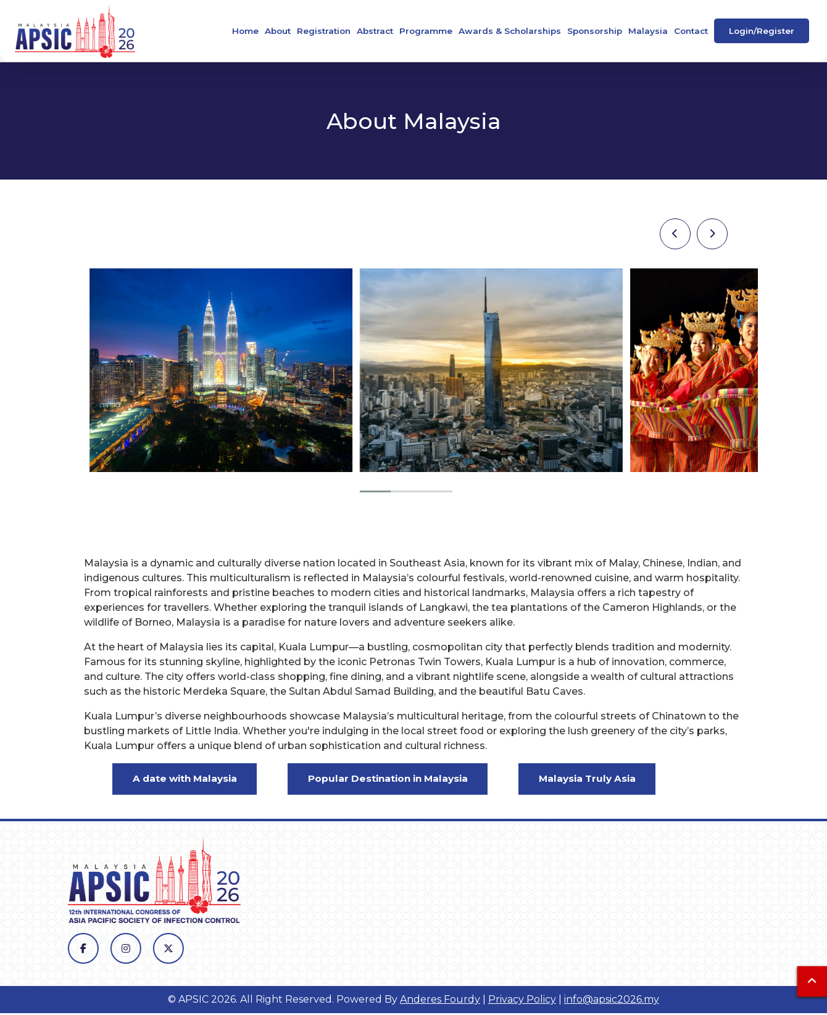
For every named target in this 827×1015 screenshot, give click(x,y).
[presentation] (675, 233)
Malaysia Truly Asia (611, 779)
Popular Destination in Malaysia (402, 779)
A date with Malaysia (190, 779)
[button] (375, 491)
